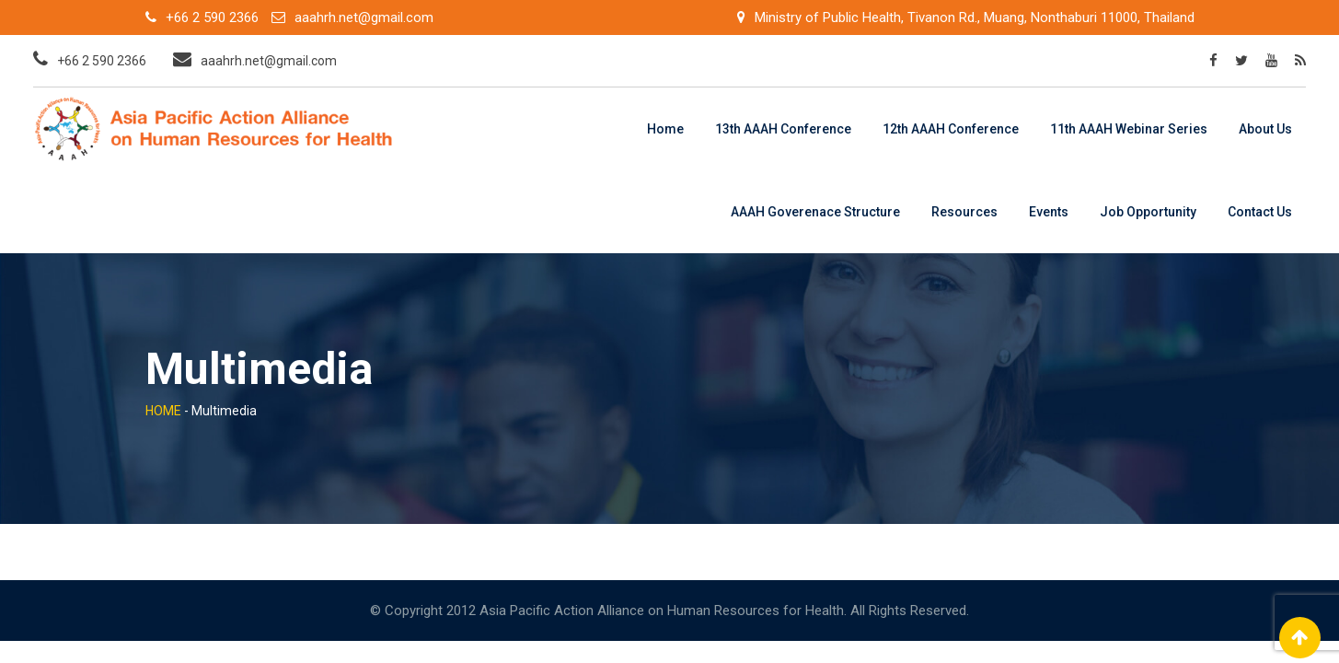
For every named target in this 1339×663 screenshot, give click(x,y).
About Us (1265, 129)
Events (1048, 211)
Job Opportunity (1148, 211)
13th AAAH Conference (783, 129)
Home (665, 129)
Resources (964, 211)
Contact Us (1260, 211)
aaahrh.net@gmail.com (363, 17)
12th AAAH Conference (951, 129)
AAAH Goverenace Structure (815, 211)
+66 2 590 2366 (212, 17)
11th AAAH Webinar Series (1128, 129)
